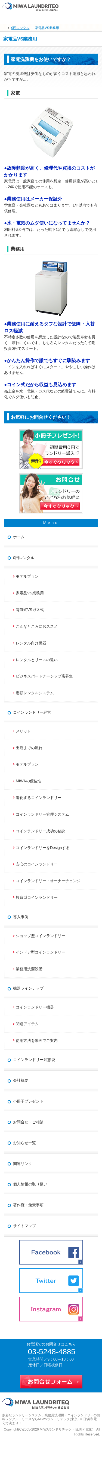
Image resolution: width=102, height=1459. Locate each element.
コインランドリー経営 (32, 712)
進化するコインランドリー (38, 797)
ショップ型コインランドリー (40, 936)
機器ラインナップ (28, 988)
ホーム (18, 537)
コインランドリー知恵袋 (34, 1059)
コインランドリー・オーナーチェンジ (48, 881)
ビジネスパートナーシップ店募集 (44, 676)
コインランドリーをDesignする (43, 847)
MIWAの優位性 (28, 781)
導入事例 (20, 917)
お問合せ (96, 5)
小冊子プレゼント (28, 1101)
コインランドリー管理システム (42, 814)
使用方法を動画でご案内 (38, 1040)
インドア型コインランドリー (40, 952)
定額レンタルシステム (35, 693)
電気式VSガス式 (30, 610)
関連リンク (22, 1163)
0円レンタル (23, 558)
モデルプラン (27, 576)
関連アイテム (27, 1024)
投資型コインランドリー (37, 897)
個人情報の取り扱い (30, 1184)
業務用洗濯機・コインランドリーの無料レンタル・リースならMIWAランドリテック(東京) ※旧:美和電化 (51, 1419)
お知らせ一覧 (24, 1143)
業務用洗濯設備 (29, 969)
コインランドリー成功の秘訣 (40, 831)
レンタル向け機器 (31, 643)
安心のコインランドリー (37, 864)
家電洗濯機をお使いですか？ (41, 59)
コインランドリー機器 (35, 1007)
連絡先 (84, 5)
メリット (23, 731)
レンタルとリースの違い (37, 660)
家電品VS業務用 (30, 593)
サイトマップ (24, 1225)
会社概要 (20, 1080)
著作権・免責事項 (28, 1205)
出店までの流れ (29, 748)
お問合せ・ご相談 (28, 1122)
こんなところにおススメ (37, 626)
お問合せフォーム (51, 1380)
